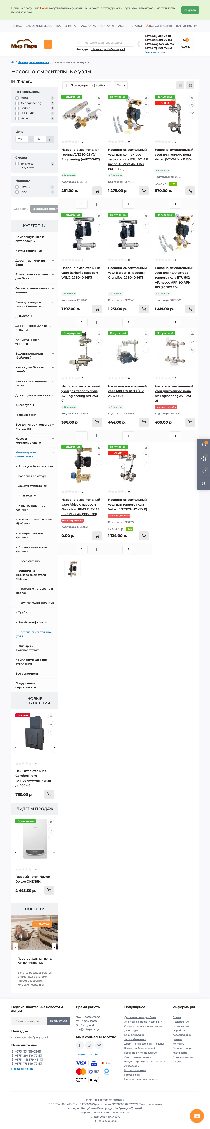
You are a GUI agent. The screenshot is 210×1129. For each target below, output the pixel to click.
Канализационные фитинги (30, 507)
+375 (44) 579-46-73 (159, 44)
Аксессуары (24, 405)
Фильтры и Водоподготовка (27, 648)
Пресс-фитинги (29, 561)
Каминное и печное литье (31, 383)
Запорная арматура (32, 476)
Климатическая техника (27, 342)
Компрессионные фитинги (30, 535)
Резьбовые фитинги (32, 622)
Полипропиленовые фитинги (31, 549)
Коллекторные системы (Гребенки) (34, 521)
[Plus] (96, 204)
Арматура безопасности (35, 466)
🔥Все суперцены (159, 25)
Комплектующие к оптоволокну (29, 239)
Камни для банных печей (30, 369)
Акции (123, 25)
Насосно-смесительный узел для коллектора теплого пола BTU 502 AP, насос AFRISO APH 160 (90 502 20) (174, 277)
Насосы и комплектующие (28, 440)
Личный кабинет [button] (186, 25)
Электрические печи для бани (31, 276)
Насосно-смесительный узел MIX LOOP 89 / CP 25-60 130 (127, 391)
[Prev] (15, 747)
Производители (183, 1057)
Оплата (70, 25)
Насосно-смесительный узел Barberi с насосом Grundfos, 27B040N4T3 (127, 272)
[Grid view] (190, 85)
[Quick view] (51, 716)
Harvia (44, 8)
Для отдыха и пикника (32, 395)
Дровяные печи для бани (31, 262)
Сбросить (21, 209)
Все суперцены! (27, 673)
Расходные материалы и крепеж (34, 590)
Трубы (22, 612)
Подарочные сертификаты (25, 685)
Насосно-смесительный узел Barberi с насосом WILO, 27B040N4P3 (80, 272)
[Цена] (21, 139)
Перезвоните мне (22, 1068)
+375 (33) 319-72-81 (158, 36)
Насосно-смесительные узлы (34, 634)
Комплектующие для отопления (31, 662)
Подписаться (58, 1020)
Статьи (137, 25)
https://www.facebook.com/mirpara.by (80, 1045)
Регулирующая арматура (36, 602)
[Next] (54, 747)
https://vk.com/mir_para (99, 1045)
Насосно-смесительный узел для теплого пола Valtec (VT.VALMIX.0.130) (174, 154)
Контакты (107, 25)
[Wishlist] (51, 724)
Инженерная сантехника (33, 62)
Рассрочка (88, 25)
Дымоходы (23, 316)
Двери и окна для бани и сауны (33, 328)
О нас (17, 25)
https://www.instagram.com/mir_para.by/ (89, 1045)
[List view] (180, 85)
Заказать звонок (155, 52)
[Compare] (51, 732)
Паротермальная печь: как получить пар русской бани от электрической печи (34, 961)
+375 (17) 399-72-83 (158, 48)
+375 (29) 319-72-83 (158, 40)
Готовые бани (25, 415)
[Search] (80, 43)
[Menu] (48, 44)
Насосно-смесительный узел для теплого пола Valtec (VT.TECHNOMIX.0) (127, 504)
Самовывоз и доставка (43, 25)
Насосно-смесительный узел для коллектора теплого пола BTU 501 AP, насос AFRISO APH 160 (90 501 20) (128, 159)
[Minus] (67, 204)
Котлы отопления (29, 251)
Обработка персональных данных (182, 1035)
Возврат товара (182, 1048)
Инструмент (26, 495)
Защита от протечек (32, 485)
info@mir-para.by (87, 1054)
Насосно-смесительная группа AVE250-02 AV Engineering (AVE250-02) (80, 154)
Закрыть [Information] (190, 10)
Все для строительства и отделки (33, 426)
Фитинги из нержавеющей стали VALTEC (31, 574)
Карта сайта (180, 1052)
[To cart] (49, 794)
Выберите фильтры (47, 209)
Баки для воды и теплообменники (28, 304)
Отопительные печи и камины (32, 290)
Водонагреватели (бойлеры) (29, 355)
